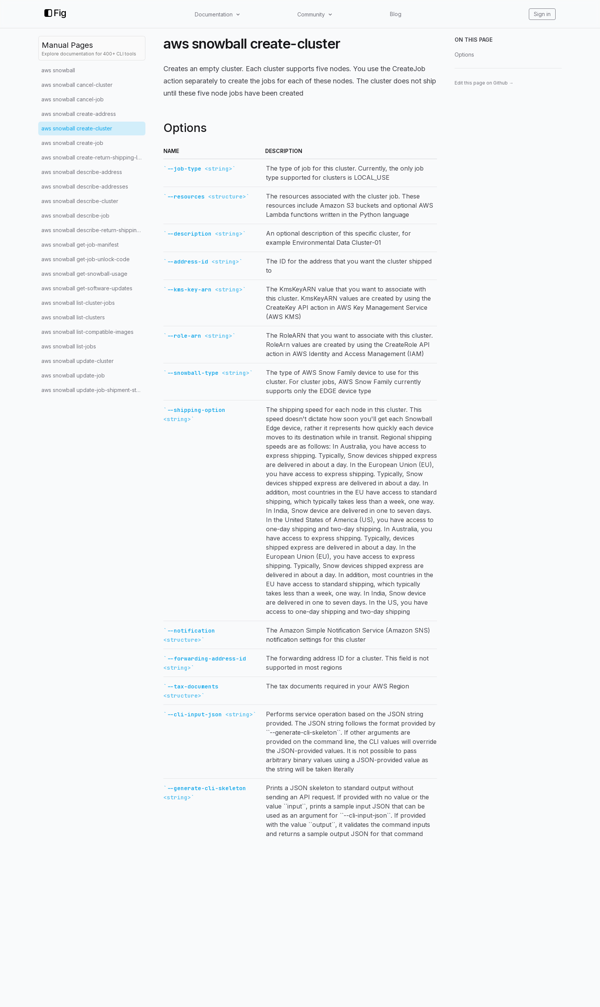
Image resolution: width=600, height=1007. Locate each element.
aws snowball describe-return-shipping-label (93, 230)
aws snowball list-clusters (73, 317)
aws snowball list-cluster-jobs (78, 302)
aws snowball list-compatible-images (87, 332)
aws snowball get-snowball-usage (84, 273)
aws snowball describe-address (81, 172)
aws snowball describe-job (75, 215)
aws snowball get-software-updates (86, 288)
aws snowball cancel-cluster (76, 84)
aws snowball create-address (78, 114)
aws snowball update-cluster (77, 361)
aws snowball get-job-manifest (80, 244)
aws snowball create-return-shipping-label (93, 157)
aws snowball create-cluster (76, 128)
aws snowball (58, 70)
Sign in (542, 14)
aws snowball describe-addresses (84, 186)
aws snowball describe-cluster (79, 201)
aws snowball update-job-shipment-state (92, 390)
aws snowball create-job (72, 143)
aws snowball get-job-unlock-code (85, 259)
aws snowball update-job (73, 375)
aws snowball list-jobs (68, 346)
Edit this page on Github (484, 83)
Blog (395, 14)
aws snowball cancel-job (72, 99)
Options (464, 54)
